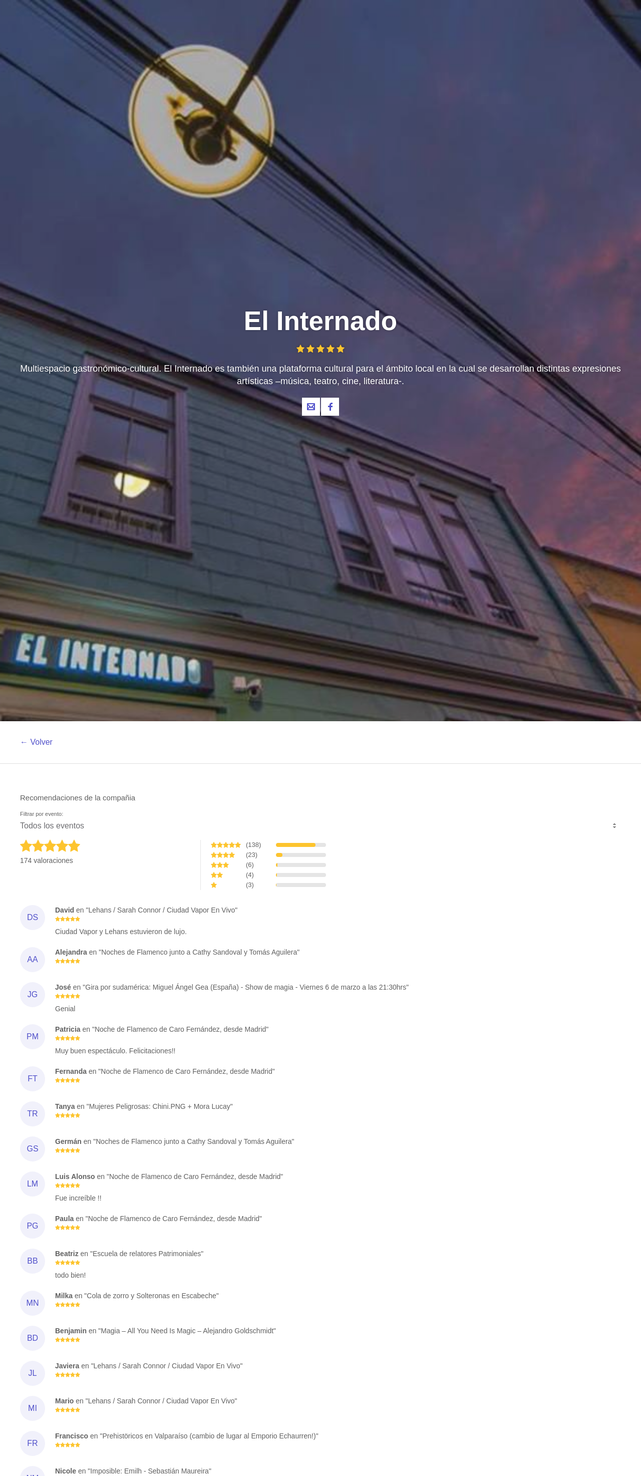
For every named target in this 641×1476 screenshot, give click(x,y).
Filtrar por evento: (41, 814)
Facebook (330, 407)
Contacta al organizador (311, 407)
